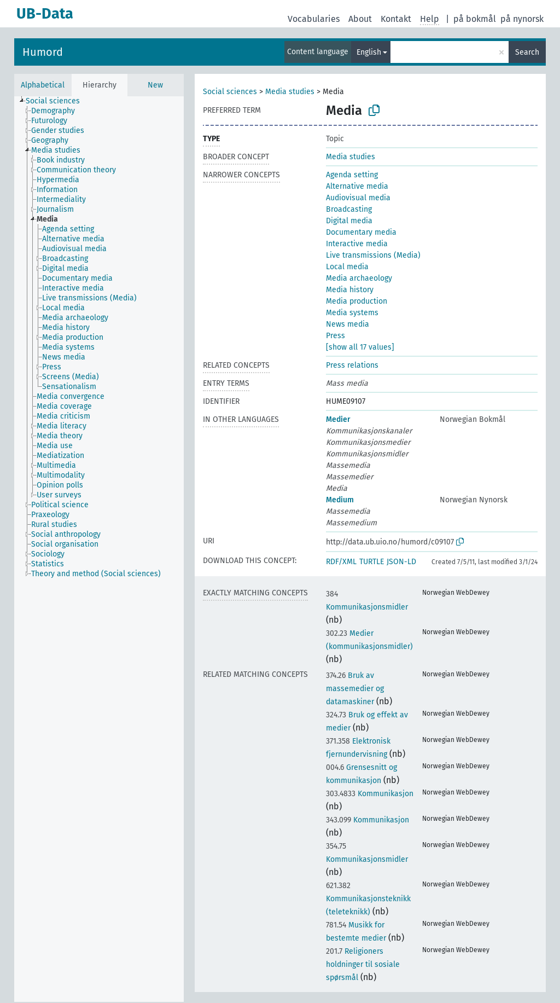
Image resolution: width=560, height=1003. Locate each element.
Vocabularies (314, 19)
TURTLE (371, 561)
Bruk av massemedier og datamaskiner (355, 688)
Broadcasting (349, 209)
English (369, 52)
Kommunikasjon (369, 793)
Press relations (352, 365)
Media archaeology (359, 278)
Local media (347, 266)
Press (335, 335)
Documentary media (361, 232)
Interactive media (357, 243)
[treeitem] (57, 101)
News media (347, 324)
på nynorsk (522, 19)
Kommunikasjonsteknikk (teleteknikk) (368, 899)
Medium (340, 500)
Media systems (352, 312)
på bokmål (474, 19)
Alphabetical (43, 85)
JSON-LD (401, 561)
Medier (338, 419)
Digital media (349, 220)
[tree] (99, 549)
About (360, 19)
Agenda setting (352, 174)
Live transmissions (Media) (373, 255)
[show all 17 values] (360, 347)
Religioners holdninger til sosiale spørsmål (363, 964)
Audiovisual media (358, 197)
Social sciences (230, 91)
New (155, 85)
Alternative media (357, 186)
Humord (42, 52)
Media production (356, 301)
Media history (350, 289)
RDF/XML (341, 561)
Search (527, 52)
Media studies (289, 91)
